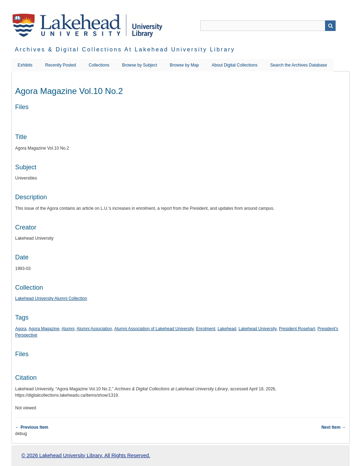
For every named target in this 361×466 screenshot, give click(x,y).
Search (330, 25)
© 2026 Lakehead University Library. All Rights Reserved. (86, 455)
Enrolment (205, 328)
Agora (20, 328)
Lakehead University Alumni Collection (51, 298)
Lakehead (227, 328)
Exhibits (25, 65)
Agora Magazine (44, 328)
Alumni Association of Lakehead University (154, 328)
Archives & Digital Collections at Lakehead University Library (125, 49)
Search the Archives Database (298, 65)
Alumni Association (94, 328)
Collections (98, 65)
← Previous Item (31, 427)
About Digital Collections (234, 65)
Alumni (67, 328)
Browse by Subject (139, 65)
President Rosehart (297, 328)
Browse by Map (184, 65)
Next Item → (334, 427)
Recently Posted (60, 65)
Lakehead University (258, 328)
